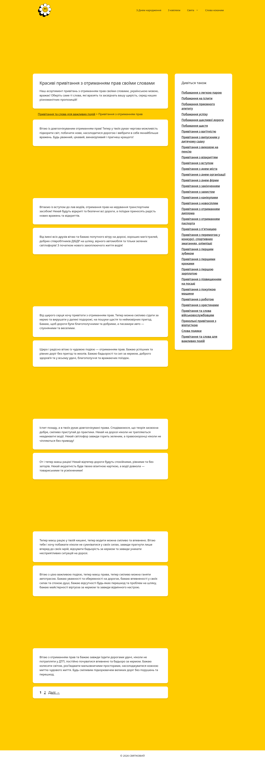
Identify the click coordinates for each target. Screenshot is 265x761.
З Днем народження (148, 10)
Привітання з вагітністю (199, 131)
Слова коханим (214, 10)
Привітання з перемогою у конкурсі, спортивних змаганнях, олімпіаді (201, 239)
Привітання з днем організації (203, 174)
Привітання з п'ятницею (199, 229)
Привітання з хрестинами (200, 305)
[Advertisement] (132, 45)
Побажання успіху (195, 114)
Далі (54, 692)
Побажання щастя (195, 126)
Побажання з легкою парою (202, 93)
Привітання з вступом (197, 163)
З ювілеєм (174, 10)
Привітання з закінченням (201, 186)
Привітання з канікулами (200, 197)
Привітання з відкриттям (200, 157)
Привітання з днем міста (199, 169)
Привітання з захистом (198, 192)
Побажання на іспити (197, 98)
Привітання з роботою (198, 299)
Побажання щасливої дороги (203, 120)
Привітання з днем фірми (200, 180)
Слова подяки (192, 331)
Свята (194, 10)
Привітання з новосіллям (200, 203)
